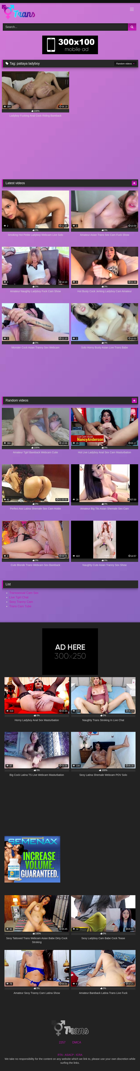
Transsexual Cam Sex (23, 592)
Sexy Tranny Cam (21, 601)
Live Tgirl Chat (18, 597)
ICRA (79, 1054)
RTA (60, 1054)
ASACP (69, 1054)
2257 (62, 1042)
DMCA (76, 1042)
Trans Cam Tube (20, 606)
